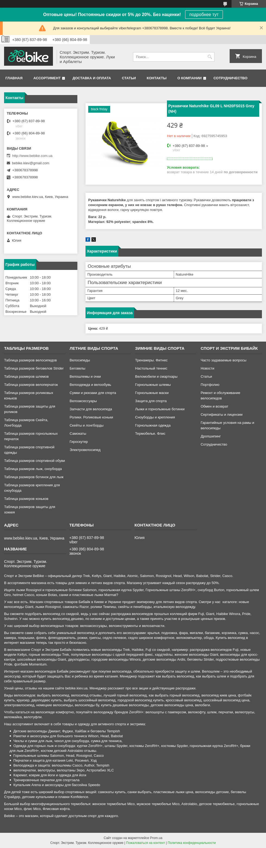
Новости (207, 368)
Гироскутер (78, 442)
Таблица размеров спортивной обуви (34, 461)
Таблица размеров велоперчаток (31, 385)
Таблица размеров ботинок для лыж (34, 477)
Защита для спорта (151, 401)
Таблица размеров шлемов (26, 376)
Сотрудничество (231, 78)
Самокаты (77, 433)
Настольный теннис (151, 368)
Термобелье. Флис (150, 433)
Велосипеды (79, 360)
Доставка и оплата (91, 78)
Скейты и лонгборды (86, 425)
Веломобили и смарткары (156, 376)
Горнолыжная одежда (153, 425)
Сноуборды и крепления (155, 417)
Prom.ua (156, 838)
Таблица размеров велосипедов (30, 360)
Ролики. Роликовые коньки (91, 417)
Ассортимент (47, 78)
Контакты (157, 78)
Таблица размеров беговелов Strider (34, 368)
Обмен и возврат (214, 406)
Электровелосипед (84, 450)
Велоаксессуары (83, 401)
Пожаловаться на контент (145, 843)
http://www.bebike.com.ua (32, 156)
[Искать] (209, 57)
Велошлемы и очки (85, 376)
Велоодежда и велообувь (90, 385)
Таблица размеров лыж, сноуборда (33, 469)
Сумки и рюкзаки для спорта (92, 393)
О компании (189, 78)
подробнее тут (203, 14)
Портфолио (210, 385)
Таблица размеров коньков (26, 499)
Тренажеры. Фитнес (151, 360)
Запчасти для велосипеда (90, 409)
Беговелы (77, 368)
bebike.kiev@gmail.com (30, 163)
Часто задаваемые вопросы (223, 360)
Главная (14, 78)
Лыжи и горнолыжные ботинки (160, 409)
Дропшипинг (211, 436)
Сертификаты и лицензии (221, 414)
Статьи (129, 78)
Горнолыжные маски (152, 393)
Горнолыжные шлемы (153, 385)
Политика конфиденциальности (192, 843)
